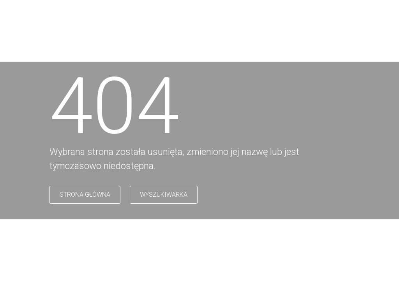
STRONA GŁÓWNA (85, 194)
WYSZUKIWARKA (163, 194)
